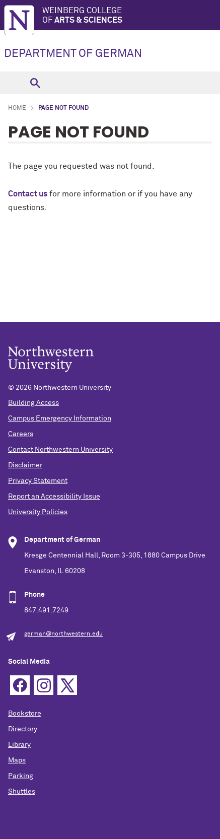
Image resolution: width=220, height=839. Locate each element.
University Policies (37, 512)
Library (19, 744)
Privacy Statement (37, 480)
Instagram (43, 685)
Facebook (20, 685)
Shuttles (21, 791)
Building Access (33, 402)
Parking (20, 776)
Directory (22, 729)
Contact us (27, 194)
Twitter (67, 685)
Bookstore (24, 713)
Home (17, 108)
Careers (20, 434)
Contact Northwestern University (60, 449)
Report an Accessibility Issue (54, 496)
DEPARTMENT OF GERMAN (73, 53)
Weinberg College (131, 16)
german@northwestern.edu (63, 634)
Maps (17, 760)
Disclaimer (25, 465)
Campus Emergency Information (59, 418)
